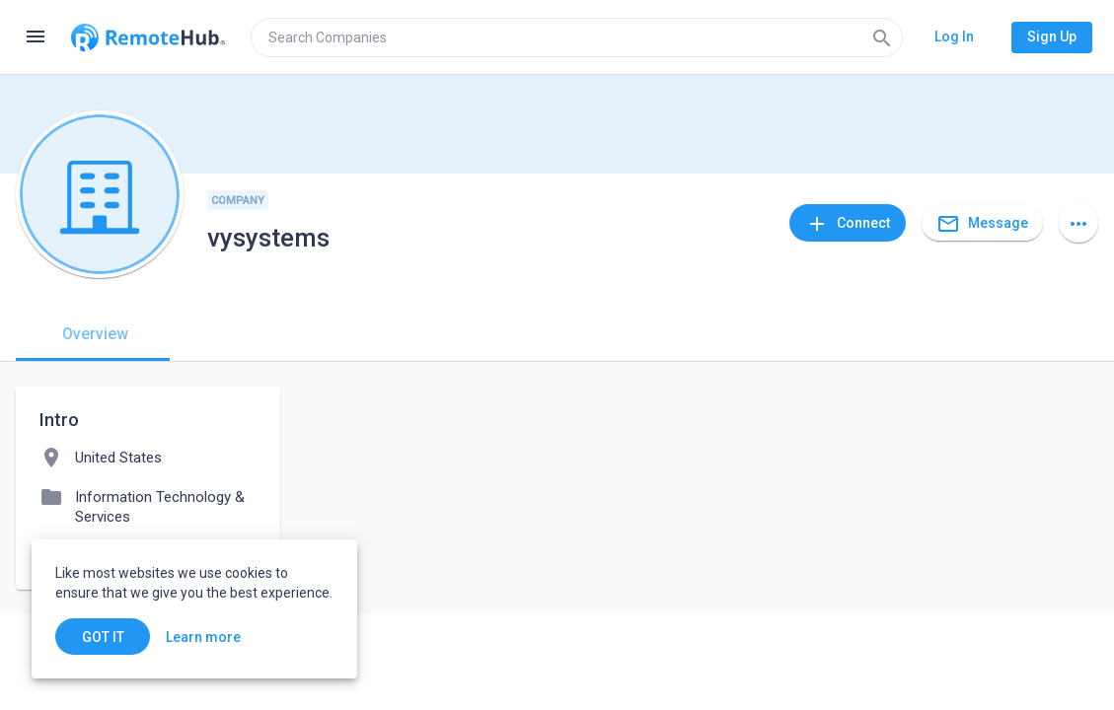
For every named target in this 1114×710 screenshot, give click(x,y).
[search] (577, 37)
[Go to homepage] (148, 37)
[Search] (882, 37)
